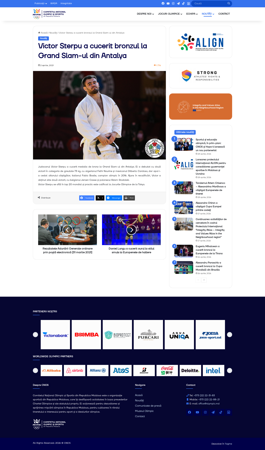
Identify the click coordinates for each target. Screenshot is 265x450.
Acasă (43, 32)
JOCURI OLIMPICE (169, 13)
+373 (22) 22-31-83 (204, 395)
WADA (53, 3)
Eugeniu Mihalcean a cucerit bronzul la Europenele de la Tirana (209, 250)
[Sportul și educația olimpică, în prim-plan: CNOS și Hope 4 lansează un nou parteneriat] (183, 144)
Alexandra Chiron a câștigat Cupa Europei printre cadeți (208, 207)
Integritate (66, 3)
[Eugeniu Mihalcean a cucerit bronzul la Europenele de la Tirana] (183, 251)
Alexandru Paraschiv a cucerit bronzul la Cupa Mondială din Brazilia (209, 266)
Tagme (228, 444)
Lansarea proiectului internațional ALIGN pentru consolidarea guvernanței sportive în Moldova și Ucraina (211, 166)
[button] (35, 334)
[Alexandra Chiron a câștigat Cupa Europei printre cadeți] (183, 207)
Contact (140, 416)
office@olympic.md (209, 403)
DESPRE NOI (144, 13)
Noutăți (53, 32)
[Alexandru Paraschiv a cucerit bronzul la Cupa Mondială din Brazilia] (183, 267)
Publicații (39, 3)
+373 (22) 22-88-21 (209, 399)
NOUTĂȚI (207, 13)
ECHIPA (190, 13)
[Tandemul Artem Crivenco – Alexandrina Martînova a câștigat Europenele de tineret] (183, 187)
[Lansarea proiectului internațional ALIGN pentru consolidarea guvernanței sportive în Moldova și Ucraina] (183, 164)
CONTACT (224, 13)
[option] (55, 334)
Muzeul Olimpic (144, 411)
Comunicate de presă (148, 405)
